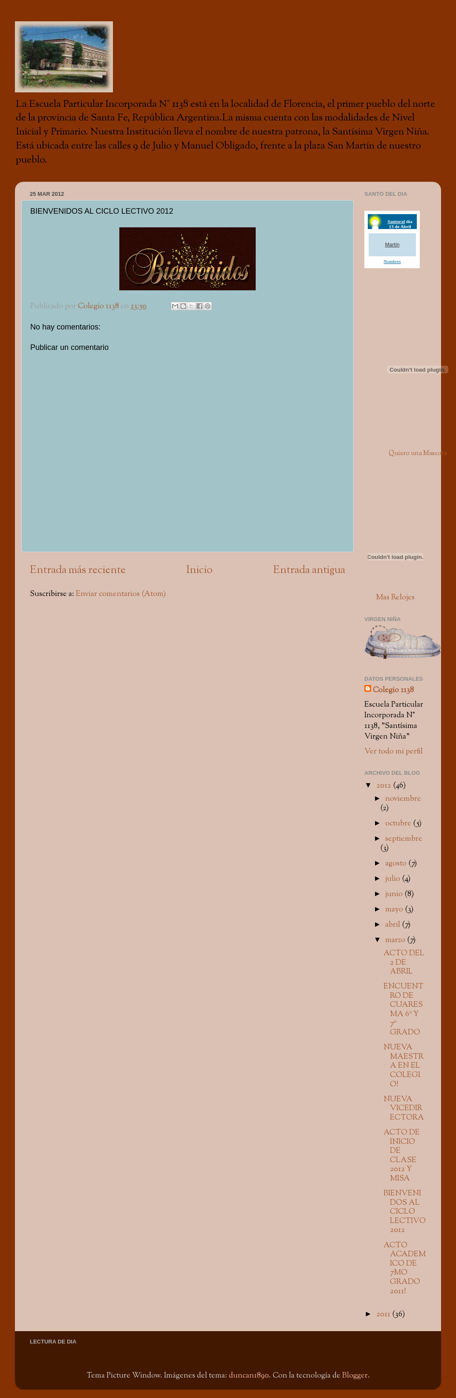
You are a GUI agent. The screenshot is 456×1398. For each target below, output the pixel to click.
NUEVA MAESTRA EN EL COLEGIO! (404, 1065)
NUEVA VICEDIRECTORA (404, 1108)
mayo (395, 909)
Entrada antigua (309, 570)
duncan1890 (249, 1375)
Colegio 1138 (393, 690)
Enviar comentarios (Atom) (121, 594)
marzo (396, 940)
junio (394, 894)
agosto (396, 863)
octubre (399, 823)
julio (393, 879)
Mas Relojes (395, 597)
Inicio (199, 570)
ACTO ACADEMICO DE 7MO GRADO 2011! (405, 1268)
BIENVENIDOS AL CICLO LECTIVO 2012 (405, 1211)
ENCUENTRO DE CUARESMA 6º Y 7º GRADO (404, 1009)
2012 (384, 785)
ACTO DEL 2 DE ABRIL (404, 962)
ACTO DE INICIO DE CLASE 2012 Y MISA (402, 1155)
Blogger (355, 1375)
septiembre (403, 839)
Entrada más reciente (78, 570)
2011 (384, 1314)
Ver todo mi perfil (393, 751)
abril (393, 925)
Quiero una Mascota (418, 453)
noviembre (403, 799)
